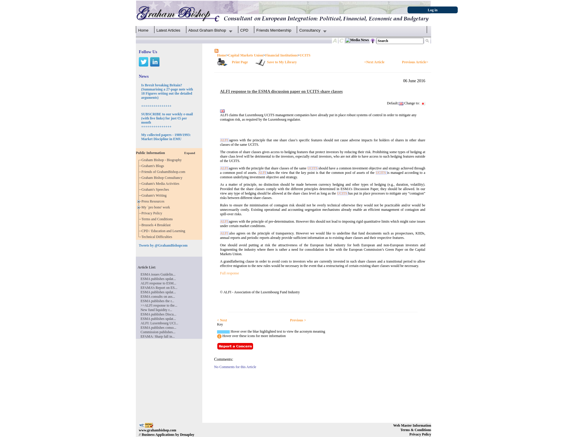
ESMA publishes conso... (158, 328)
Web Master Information (412, 425)
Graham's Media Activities (161, 184)
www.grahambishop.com (157, 430)
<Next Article (374, 62)
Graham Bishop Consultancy (162, 178)
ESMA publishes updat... (158, 279)
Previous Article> (415, 62)
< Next (222, 320)
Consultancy (309, 30)
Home (143, 30)
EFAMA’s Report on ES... (159, 288)
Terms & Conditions (415, 430)
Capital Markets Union (245, 55)
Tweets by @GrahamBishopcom (163, 245)
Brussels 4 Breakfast (156, 225)
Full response (229, 273)
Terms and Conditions (158, 219)
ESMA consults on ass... (158, 296)
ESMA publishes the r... (157, 301)
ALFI (224, 140)
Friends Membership (273, 30)
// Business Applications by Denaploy (166, 435)
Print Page (240, 62)
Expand (189, 153)
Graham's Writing (154, 195)
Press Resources (153, 201)
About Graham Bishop (207, 30)
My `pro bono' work (156, 207)
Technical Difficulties (157, 237)
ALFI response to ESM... (158, 283)
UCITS (304, 55)
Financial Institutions (281, 55)
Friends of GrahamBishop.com (164, 172)
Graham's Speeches (156, 189)
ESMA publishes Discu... (158, 314)
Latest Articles (168, 30)
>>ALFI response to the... (159, 305)
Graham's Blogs (153, 166)
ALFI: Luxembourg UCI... (159, 323)
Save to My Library (282, 62)
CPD (244, 30)
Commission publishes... (158, 332)
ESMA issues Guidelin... (158, 274)
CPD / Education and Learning (164, 231)
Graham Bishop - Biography (162, 160)
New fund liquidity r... (156, 310)
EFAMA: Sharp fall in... (158, 336)
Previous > (298, 320)
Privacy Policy (152, 213)
